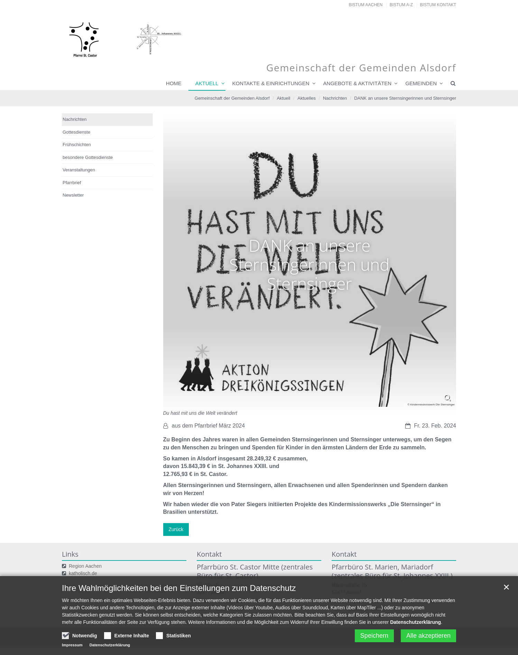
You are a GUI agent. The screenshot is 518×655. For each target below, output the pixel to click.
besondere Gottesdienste (88, 157)
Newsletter (73, 195)
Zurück (176, 529)
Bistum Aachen (366, 4)
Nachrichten (335, 98)
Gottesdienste (76, 132)
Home (174, 83)
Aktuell (207, 83)
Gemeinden (421, 83)
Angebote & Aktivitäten (357, 83)
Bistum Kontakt (438, 4)
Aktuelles (306, 98)
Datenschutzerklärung (415, 635)
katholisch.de (83, 573)
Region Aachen (85, 566)
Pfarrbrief (72, 182)
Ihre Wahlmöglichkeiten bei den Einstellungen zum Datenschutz (179, 601)
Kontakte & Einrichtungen (270, 83)
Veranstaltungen (79, 169)
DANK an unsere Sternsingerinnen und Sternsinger (405, 98)
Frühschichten (77, 144)
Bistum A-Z (401, 4)
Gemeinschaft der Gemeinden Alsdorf (232, 98)
